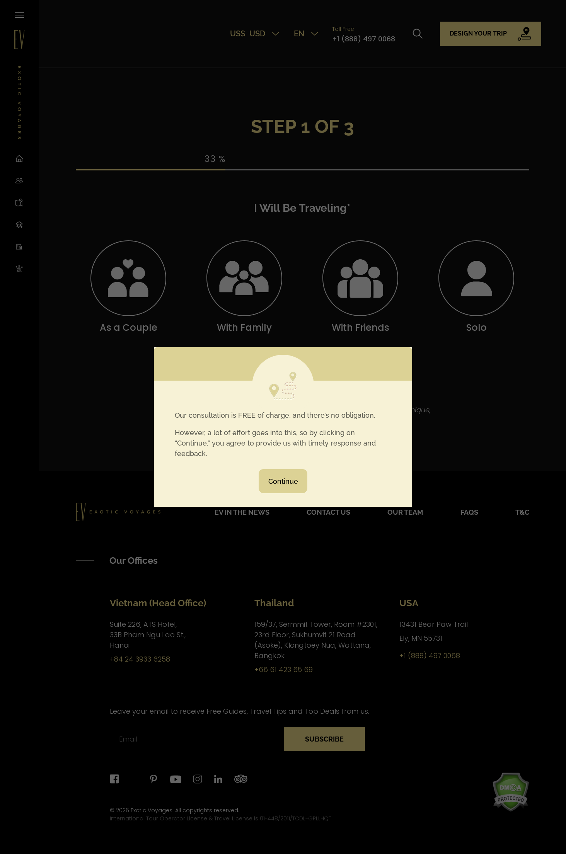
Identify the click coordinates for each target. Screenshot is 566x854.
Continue (283, 481)
